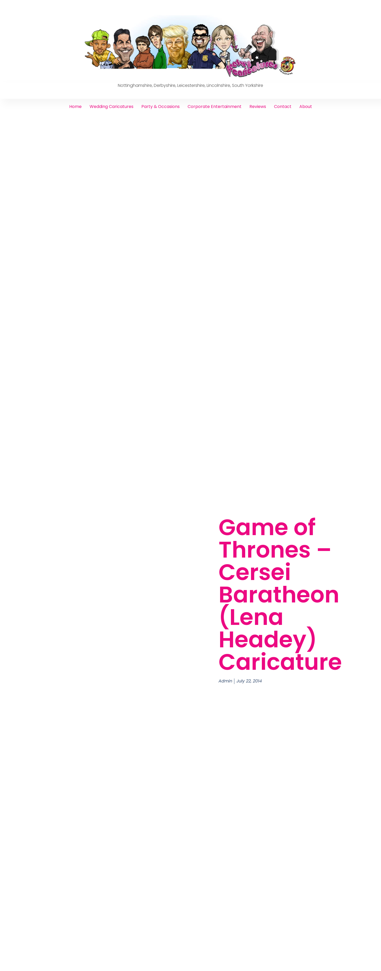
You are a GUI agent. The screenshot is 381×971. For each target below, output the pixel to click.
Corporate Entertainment (214, 106)
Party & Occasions (160, 106)
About (305, 106)
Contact (282, 106)
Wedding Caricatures (111, 106)
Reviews (257, 106)
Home (75, 106)
